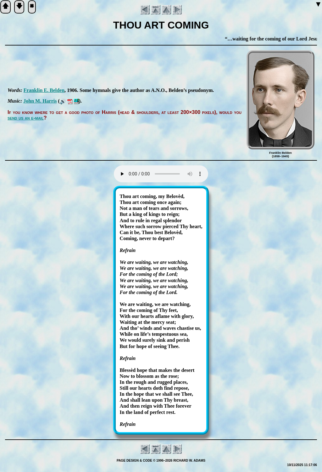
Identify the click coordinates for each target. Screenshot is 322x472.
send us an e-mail (26, 118)
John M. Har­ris (40, 101)
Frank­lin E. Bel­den (44, 90)
